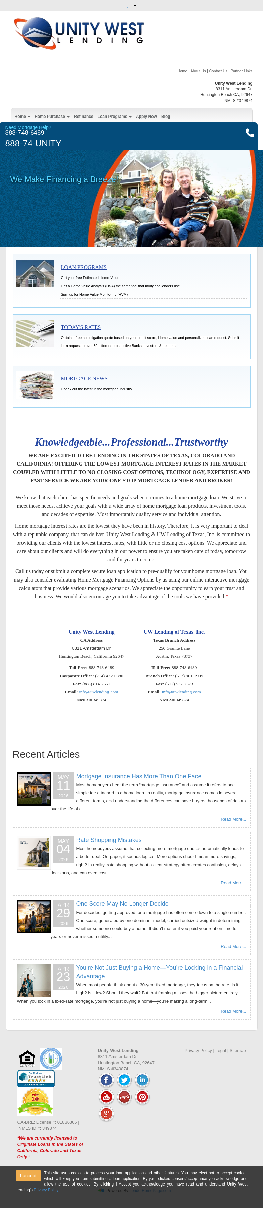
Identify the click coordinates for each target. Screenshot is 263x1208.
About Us (198, 71)
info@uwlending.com (98, 691)
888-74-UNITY (33, 143)
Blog (165, 116)
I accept (28, 1175)
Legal (220, 1050)
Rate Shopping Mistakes (109, 840)
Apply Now (146, 116)
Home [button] (23, 116)
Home (182, 71)
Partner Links (242, 71)
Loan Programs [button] (115, 116)
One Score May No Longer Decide (122, 903)
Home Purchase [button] (52, 116)
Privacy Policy (198, 1050)
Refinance (83, 116)
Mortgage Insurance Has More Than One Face (139, 776)
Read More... (233, 819)
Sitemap (238, 1050)
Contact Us (218, 71)
